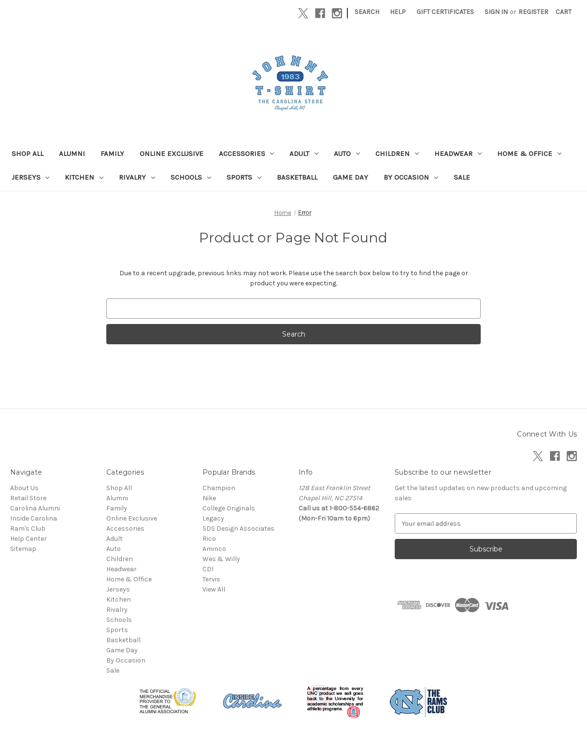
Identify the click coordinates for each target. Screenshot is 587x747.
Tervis (211, 579)
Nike (209, 498)
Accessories (246, 153)
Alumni (72, 153)
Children (397, 153)
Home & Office (529, 153)
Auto (347, 153)
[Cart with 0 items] (563, 12)
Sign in (496, 12)
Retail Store (28, 498)
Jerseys (31, 177)
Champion (218, 488)
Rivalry (137, 177)
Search (367, 12)
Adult (303, 153)
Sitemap (23, 549)
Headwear (458, 153)
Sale (462, 177)
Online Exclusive (171, 153)
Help (398, 12)
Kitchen (84, 177)
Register (533, 12)
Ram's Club (27, 528)
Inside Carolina (33, 518)
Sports (244, 177)
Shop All (27, 153)
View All (213, 589)
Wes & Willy (221, 559)
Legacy (213, 518)
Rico (209, 539)
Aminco (214, 549)
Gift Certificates (445, 12)
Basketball (297, 177)
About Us (24, 488)
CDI (208, 569)
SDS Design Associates (238, 528)
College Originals (228, 508)
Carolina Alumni (35, 508)
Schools (191, 177)
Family (112, 153)
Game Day (350, 177)
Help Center (28, 539)
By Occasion (411, 177)
